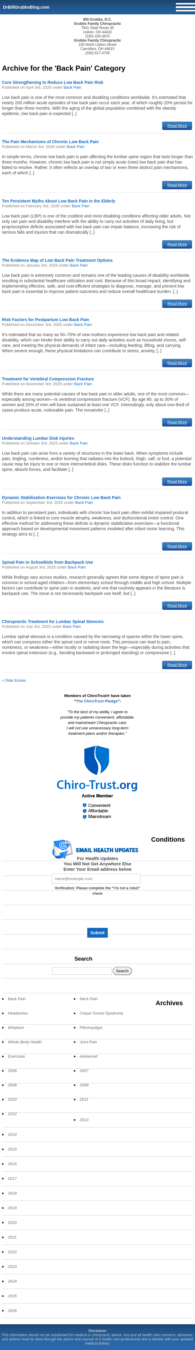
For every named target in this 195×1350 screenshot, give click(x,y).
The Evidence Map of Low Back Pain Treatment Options (57, 260)
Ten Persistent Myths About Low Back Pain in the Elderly (58, 201)
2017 (12, 1178)
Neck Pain (89, 999)
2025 (12, 1296)
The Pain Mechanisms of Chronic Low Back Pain (50, 141)
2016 (12, 1164)
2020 (12, 1222)
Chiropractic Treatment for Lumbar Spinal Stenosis (53, 621)
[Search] (82, 971)
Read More (177, 125)
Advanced (89, 1056)
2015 (12, 1149)
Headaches (18, 1013)
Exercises (16, 1056)
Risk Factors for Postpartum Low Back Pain (45, 319)
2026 (12, 1310)
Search (83, 959)
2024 (12, 1281)
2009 (84, 1085)
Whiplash (16, 1027)
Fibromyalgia (91, 1027)
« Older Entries (14, 680)
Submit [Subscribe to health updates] (97, 932)
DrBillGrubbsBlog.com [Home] (26, 7)
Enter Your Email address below (97, 869)
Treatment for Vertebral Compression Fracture (48, 379)
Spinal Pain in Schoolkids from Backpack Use (47, 562)
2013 (84, 1120)
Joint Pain (88, 1042)
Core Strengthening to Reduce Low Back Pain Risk (52, 82)
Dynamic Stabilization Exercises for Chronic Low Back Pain (61, 497)
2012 (12, 1114)
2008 (12, 1085)
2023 (12, 1266)
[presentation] (97, 914)
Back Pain (72, 87)
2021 (12, 1237)
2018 (12, 1193)
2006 (12, 1070)
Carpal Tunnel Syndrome (102, 1013)
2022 (12, 1252)
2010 (12, 1099)
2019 (12, 1208)
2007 (84, 1070)
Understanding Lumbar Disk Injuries (38, 438)
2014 (12, 1134)
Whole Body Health (25, 1042)
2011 (84, 1099)
